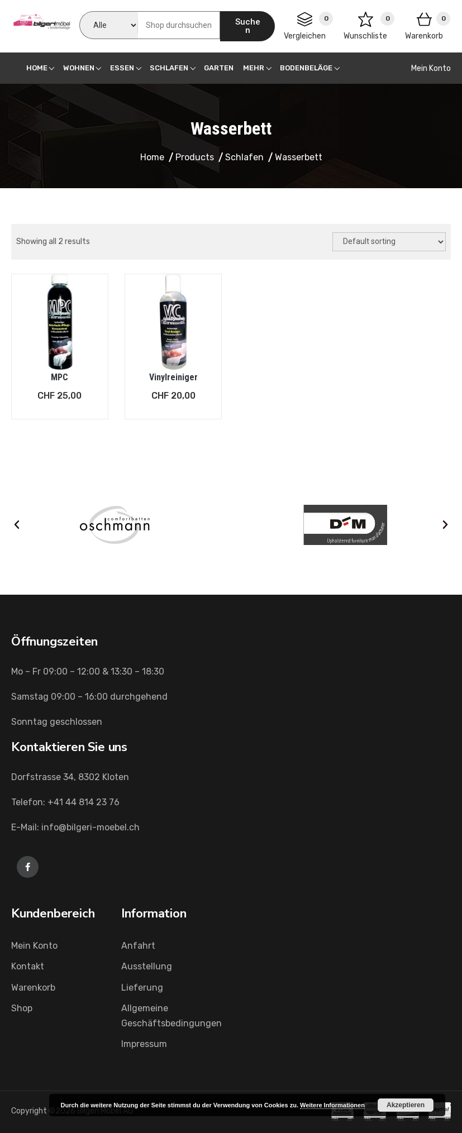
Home (36, 68)
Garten (219, 68)
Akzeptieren (406, 1105)
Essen (122, 68)
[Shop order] (389, 241)
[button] (16, 524)
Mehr (253, 68)
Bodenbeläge (306, 68)
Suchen (247, 26)
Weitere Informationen (332, 1105)
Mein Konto (431, 68)
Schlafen (169, 68)
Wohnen (78, 68)
